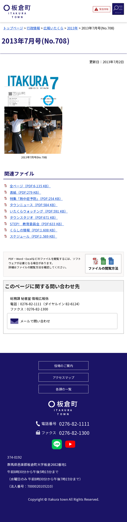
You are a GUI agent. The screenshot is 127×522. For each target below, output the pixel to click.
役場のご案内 (63, 365)
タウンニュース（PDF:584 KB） (33, 204)
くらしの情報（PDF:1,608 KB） (33, 230)
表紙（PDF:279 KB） (25, 192)
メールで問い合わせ (35, 321)
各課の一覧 (63, 389)
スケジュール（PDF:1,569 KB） (33, 236)
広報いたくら (54, 27)
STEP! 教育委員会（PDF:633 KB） (37, 223)
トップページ (13, 27)
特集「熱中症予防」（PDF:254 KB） (36, 198)
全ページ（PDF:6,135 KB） (30, 185)
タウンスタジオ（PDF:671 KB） (34, 217)
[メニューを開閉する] (118, 9)
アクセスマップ (63, 377)
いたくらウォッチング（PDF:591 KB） (39, 211)
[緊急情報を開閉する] (101, 9)
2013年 (72, 27)
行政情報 (33, 27)
